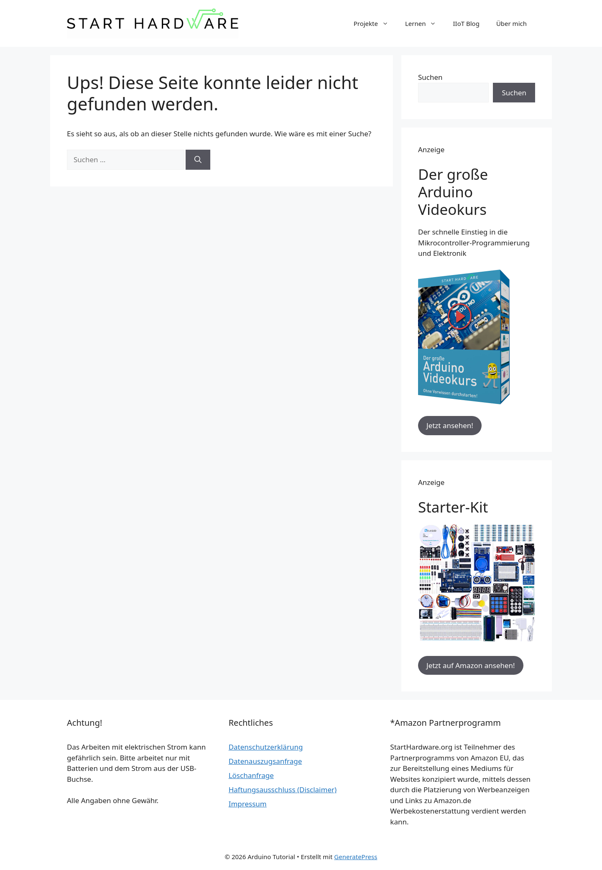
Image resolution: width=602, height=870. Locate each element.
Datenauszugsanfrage (265, 761)
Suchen (430, 77)
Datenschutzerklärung (266, 747)
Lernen (425, 23)
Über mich (511, 23)
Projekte (375, 23)
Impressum (248, 804)
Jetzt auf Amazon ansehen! (470, 665)
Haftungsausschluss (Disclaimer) (283, 789)
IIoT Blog (466, 23)
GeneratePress (355, 856)
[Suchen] (198, 160)
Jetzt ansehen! (449, 425)
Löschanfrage (251, 775)
